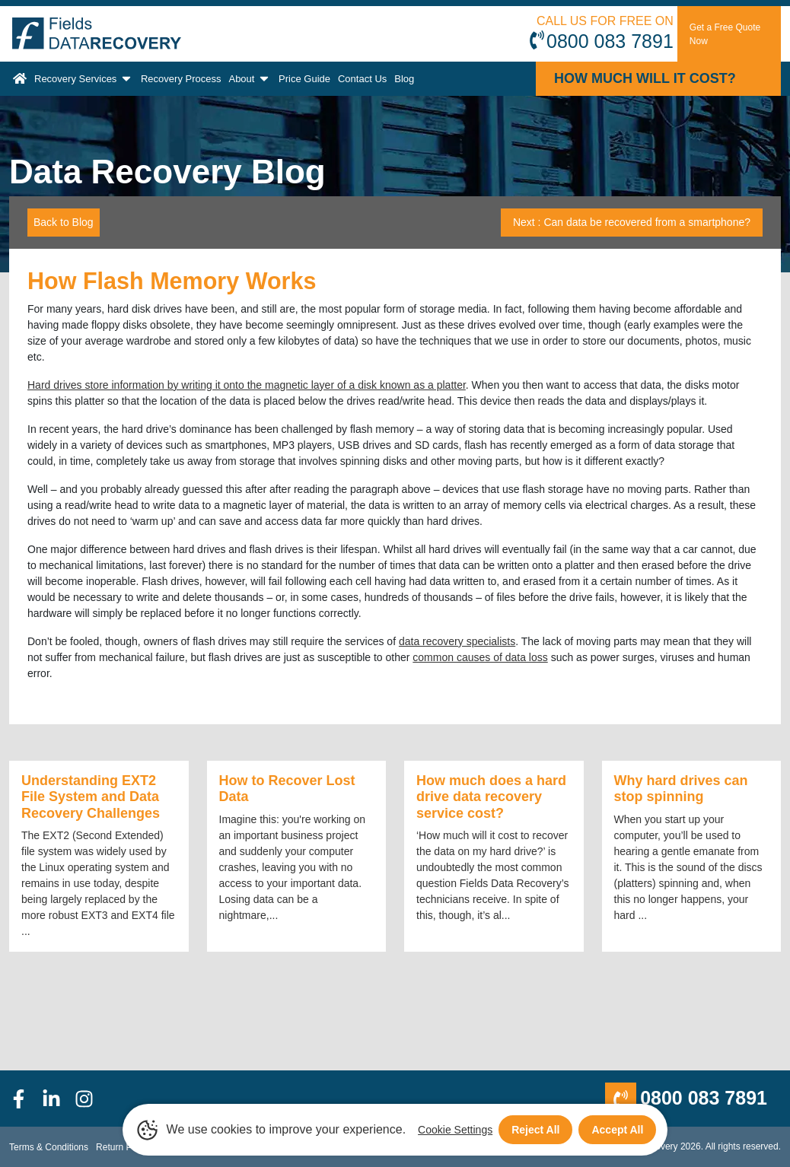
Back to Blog (63, 222)
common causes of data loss (480, 657)
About (249, 78)
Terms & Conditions (48, 1147)
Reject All (535, 1130)
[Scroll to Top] (4, 1166)
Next (631, 222)
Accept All (617, 1130)
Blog (404, 78)
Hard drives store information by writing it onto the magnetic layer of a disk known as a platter (246, 385)
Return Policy (123, 1147)
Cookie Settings (455, 1130)
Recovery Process (181, 78)
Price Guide (304, 78)
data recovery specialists (457, 641)
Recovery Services (83, 78)
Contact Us (362, 78)
